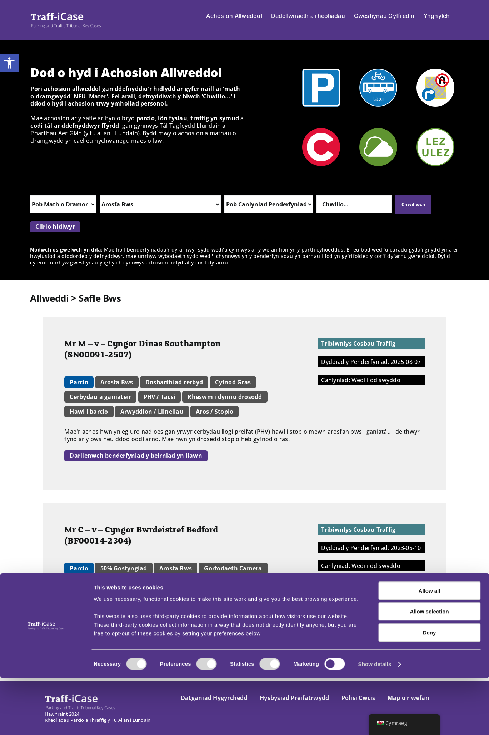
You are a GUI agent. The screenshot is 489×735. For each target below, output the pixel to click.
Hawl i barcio (89, 411)
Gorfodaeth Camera (233, 568)
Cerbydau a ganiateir (100, 397)
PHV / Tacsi (160, 397)
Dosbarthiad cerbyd (174, 382)
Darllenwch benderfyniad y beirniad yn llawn (136, 455)
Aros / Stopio (214, 411)
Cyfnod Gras (233, 382)
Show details (374, 721)
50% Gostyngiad (123, 568)
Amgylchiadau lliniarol (103, 583)
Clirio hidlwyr (55, 226)
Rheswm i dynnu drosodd (225, 397)
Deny (429, 689)
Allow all (429, 647)
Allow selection (429, 669)
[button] (9, 63)
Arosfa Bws (116, 382)
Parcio (79, 382)
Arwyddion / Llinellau (152, 411)
